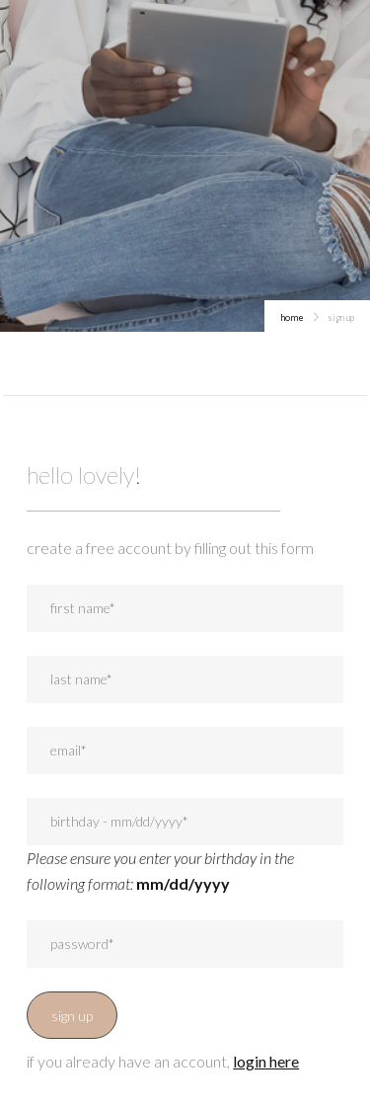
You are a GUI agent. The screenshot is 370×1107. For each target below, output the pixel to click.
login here (266, 1061)
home (292, 317)
